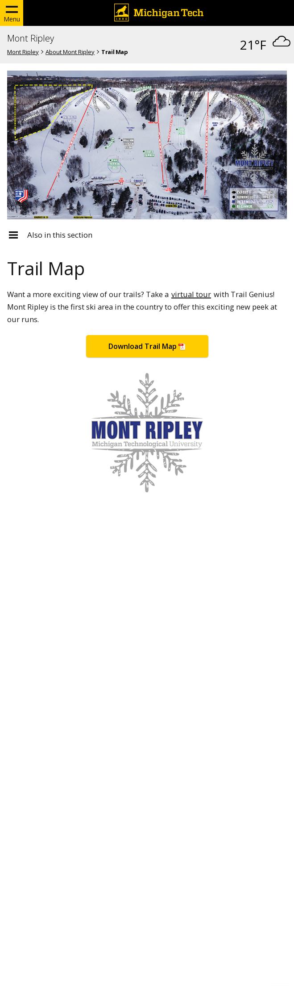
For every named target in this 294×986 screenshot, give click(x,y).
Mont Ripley (30, 38)
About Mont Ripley (70, 52)
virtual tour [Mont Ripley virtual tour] (191, 294)
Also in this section (59, 235)
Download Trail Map (142, 346)
